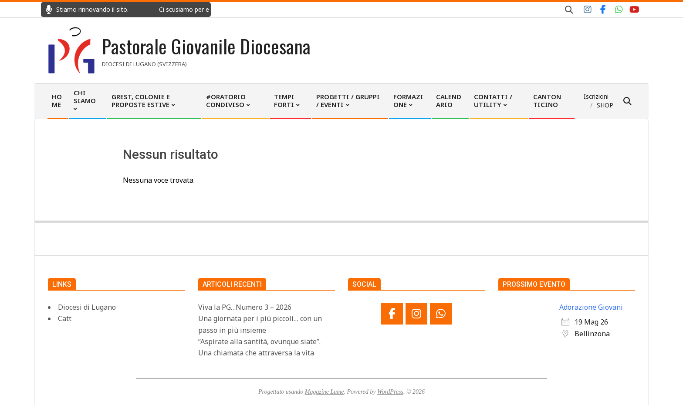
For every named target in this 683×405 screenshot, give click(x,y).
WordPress (390, 391)
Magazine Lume (324, 391)
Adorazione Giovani (591, 307)
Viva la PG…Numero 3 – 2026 (244, 307)
